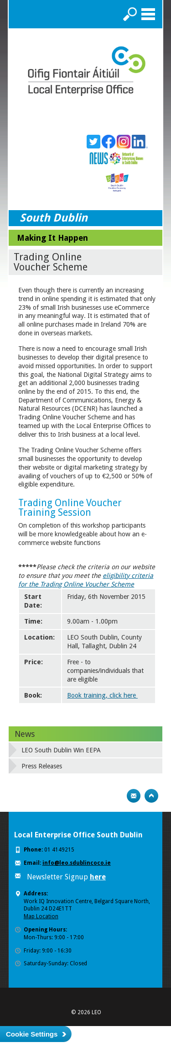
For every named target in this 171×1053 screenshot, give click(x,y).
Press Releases (41, 766)
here (98, 877)
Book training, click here (102, 695)
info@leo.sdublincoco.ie (76, 863)
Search (130, 14)
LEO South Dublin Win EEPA (61, 750)
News (25, 734)
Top (151, 796)
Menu (148, 14)
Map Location (41, 916)
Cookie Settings (31, 1034)
